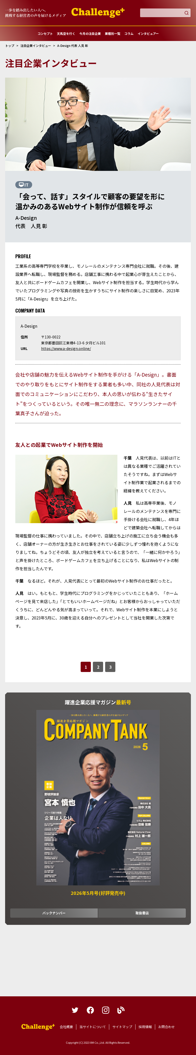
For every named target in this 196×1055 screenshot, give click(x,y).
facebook (90, 1010)
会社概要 (66, 1026)
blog (121, 1010)
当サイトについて (92, 1026)
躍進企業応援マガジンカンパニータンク (38, 1027)
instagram (105, 1010)
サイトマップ (122, 1026)
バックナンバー (54, 913)
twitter (75, 1010)
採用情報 (145, 1026)
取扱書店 (142, 913)
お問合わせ (166, 1026)
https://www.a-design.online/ (66, 348)
